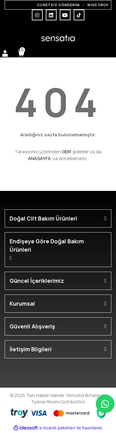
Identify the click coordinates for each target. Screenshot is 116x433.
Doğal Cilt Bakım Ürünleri (43, 218)
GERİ (66, 151)
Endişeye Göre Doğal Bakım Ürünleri (47, 245)
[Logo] (57, 38)
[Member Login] (5, 53)
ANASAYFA (39, 158)
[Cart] (21, 53)
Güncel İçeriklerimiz (37, 280)
